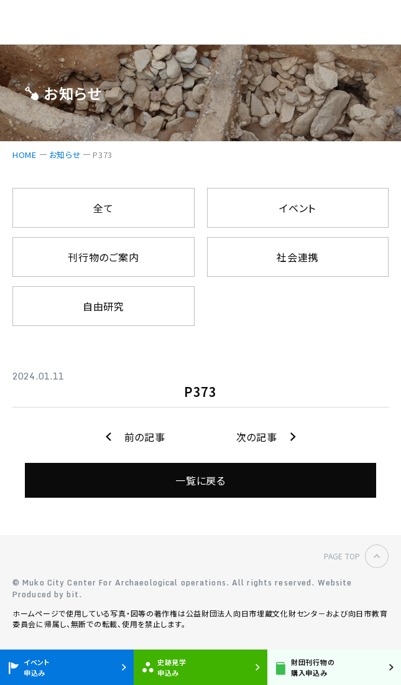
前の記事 (144, 436)
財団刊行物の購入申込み (312, 667)
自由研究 (103, 306)
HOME (24, 155)
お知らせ (65, 155)
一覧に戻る (200, 480)
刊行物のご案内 (103, 256)
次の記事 (256, 436)
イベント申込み (37, 667)
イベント (297, 207)
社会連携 (297, 256)
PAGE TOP (342, 556)
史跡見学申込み (172, 667)
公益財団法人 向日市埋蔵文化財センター (78, 22)
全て (103, 207)
